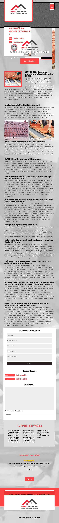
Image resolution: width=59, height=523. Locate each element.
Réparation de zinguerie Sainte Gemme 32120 (14, 437)
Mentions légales (42, 494)
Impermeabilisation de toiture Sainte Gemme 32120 (29, 441)
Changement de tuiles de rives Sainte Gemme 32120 (14, 431)
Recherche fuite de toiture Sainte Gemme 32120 (15, 441)
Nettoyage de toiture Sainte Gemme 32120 (43, 431)
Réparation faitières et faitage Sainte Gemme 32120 (28, 438)
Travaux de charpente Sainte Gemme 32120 (13, 434)
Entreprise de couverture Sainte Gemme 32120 (29, 434)
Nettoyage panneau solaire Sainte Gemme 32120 (43, 434)
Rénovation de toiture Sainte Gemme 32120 (28, 431)
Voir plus (29, 479)
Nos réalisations (29, 61)
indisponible (21, 375)
